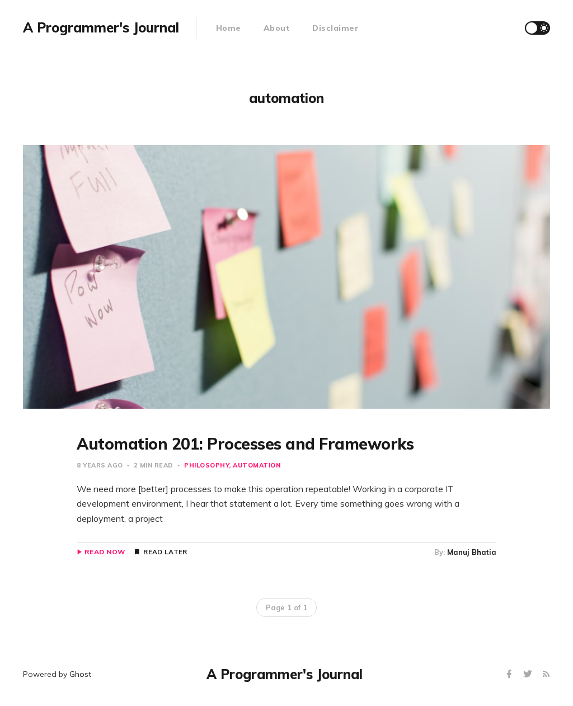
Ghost (80, 674)
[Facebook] (510, 674)
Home (228, 28)
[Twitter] (529, 674)
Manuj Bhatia (471, 552)
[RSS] (546, 674)
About (277, 28)
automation (256, 465)
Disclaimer (335, 28)
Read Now (104, 552)
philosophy (206, 465)
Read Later (165, 552)
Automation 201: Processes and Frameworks (245, 443)
